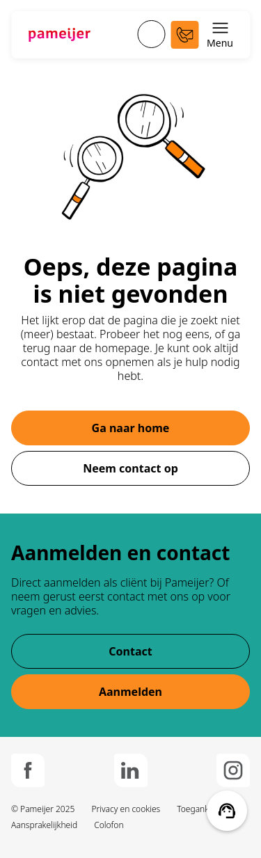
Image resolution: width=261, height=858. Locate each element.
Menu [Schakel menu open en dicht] (220, 34)
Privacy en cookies (125, 809)
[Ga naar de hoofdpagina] (59, 35)
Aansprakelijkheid (44, 825)
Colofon (108, 825)
